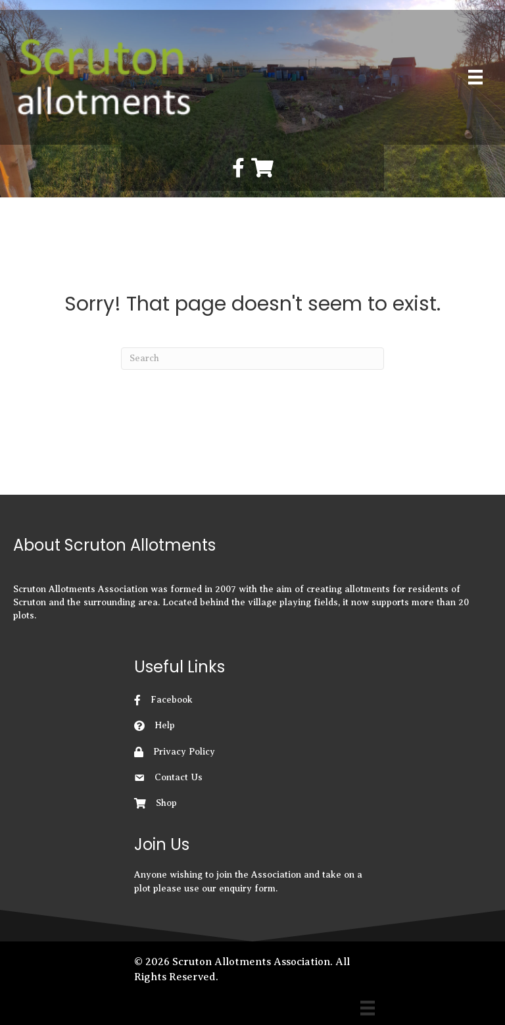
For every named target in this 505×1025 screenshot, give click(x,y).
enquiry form (247, 888)
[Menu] (367, 1007)
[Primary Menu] (475, 77)
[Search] (252, 358)
